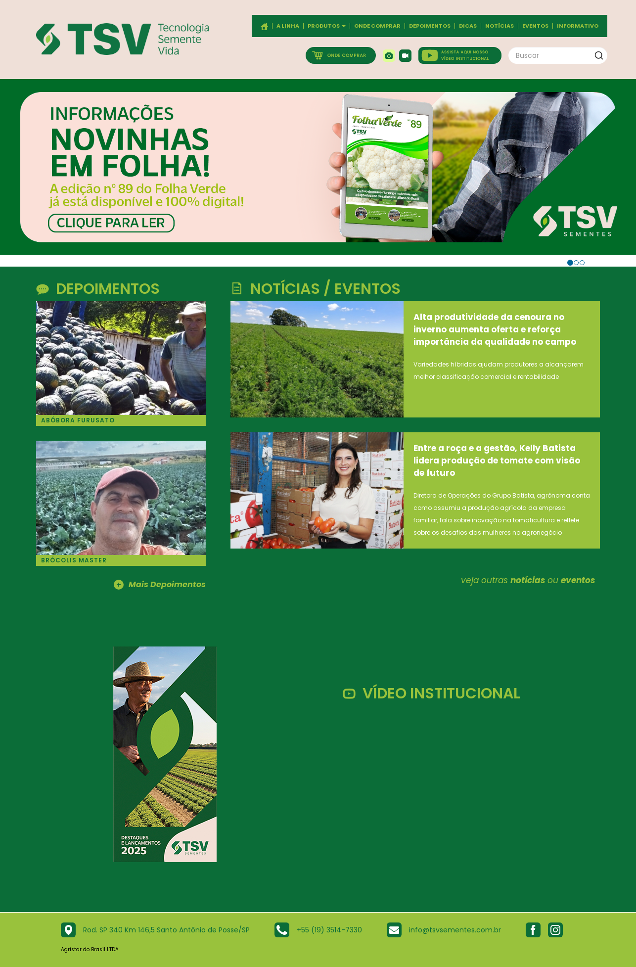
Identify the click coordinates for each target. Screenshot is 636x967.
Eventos (535, 26)
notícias (527, 580)
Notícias (499, 26)
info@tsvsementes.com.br (455, 930)
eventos (578, 580)
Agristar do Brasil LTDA (90, 949)
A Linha (287, 26)
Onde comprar (377, 26)
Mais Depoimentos (160, 585)
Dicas (468, 26)
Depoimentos (430, 26)
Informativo (577, 26)
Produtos (327, 26)
